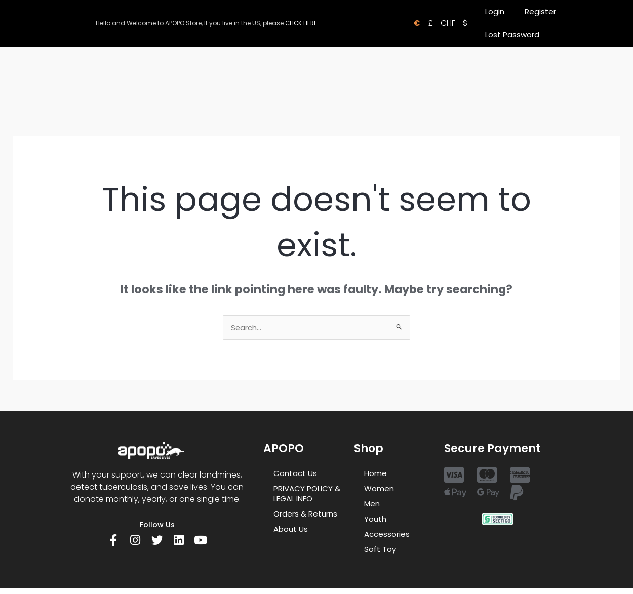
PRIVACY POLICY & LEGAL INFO (306, 494)
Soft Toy (380, 549)
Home (375, 473)
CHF (448, 23)
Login (494, 11)
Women (379, 489)
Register (540, 11)
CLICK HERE (301, 23)
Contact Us (295, 473)
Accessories (387, 534)
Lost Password (512, 34)
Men (372, 504)
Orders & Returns (305, 514)
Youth (375, 519)
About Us (290, 529)
